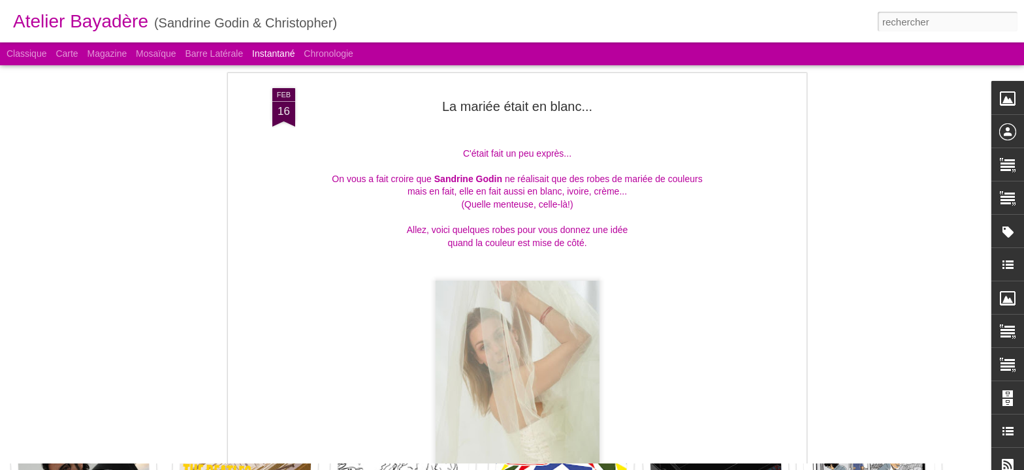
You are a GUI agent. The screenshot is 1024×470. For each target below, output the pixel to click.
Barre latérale (214, 53)
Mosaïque (156, 53)
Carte (67, 53)
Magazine (107, 53)
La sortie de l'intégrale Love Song (582, 410)
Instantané (273, 53)
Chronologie (328, 53)
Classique (26, 53)
